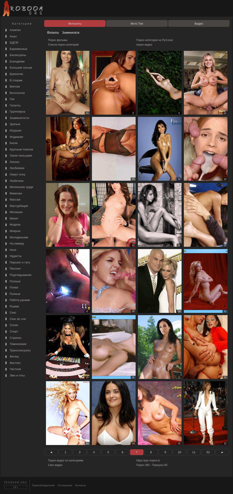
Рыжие (11, 307)
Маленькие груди (18, 187)
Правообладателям (43, 485)
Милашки (13, 212)
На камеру (14, 244)
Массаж (12, 200)
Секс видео (55, 465)
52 (208, 452)
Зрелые (12, 124)
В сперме (13, 80)
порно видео (144, 44)
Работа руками (17, 300)
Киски (11, 143)
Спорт (11, 332)
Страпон (12, 338)
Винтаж (12, 87)
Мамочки (13, 194)
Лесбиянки (14, 168)
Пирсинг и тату (17, 263)
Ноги (10, 250)
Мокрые (12, 231)
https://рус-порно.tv (148, 460)
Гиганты (12, 106)
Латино (12, 162)
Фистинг (12, 363)
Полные (12, 281)
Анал (10, 37)
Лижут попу (14, 175)
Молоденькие (16, 237)
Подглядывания (17, 275)
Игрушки (12, 131)
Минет (11, 219)
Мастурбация (16, 206)
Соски (11, 325)
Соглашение (65, 485)
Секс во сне (15, 319)
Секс (10, 313)
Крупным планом (18, 150)
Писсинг (12, 269)
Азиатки (12, 30)
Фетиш (11, 357)
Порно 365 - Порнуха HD (151, 465)
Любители (13, 181)
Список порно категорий (63, 44)
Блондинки (14, 62)
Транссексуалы (17, 350)
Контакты (80, 485)
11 (193, 452)
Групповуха (14, 112)
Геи (9, 99)
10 (179, 452)
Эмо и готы (14, 376)
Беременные (15, 49)
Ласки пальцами (18, 156)
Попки (11, 288)
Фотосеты (51, 32)
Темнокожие (15, 344)
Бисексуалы (15, 55)
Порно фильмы (57, 40)
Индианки (13, 137)
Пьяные (12, 294)
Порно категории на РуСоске (154, 40)
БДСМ (11, 43)
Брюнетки (13, 74)
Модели (12, 225)
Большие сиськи (18, 68)
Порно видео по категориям (65, 460)
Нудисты (13, 256)
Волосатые (14, 93)
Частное (12, 369)
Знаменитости (16, 118)
